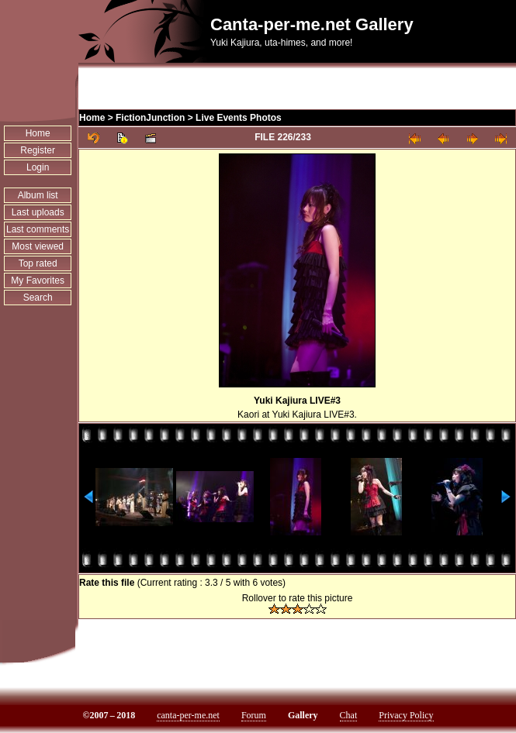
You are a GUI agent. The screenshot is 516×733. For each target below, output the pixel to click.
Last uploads (38, 212)
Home (38, 133)
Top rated (38, 263)
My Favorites (37, 280)
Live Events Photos (239, 117)
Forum (253, 715)
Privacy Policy (406, 715)
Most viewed (38, 246)
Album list (38, 195)
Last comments (37, 229)
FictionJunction (150, 117)
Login (37, 167)
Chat (349, 715)
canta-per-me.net (188, 715)
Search (38, 297)
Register (37, 150)
